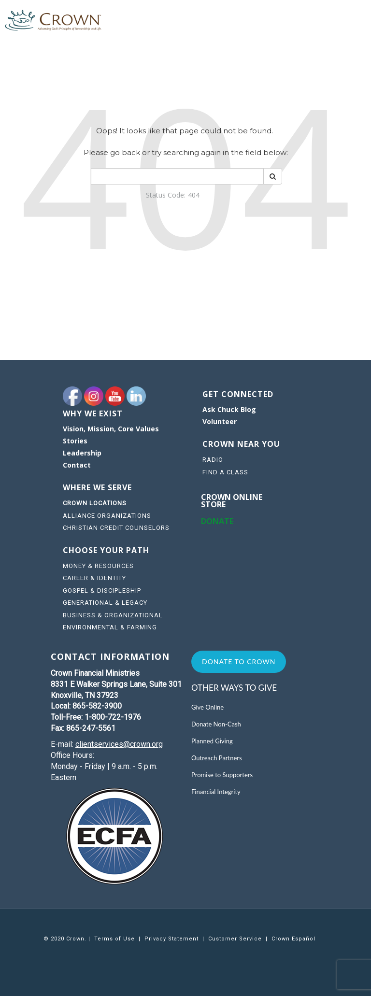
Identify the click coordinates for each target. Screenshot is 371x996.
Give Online (207, 707)
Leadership (82, 452)
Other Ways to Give (234, 688)
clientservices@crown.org (119, 744)
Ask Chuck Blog (229, 409)
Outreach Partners (216, 758)
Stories (75, 440)
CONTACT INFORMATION (110, 656)
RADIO (212, 459)
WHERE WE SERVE (98, 487)
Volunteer (219, 421)
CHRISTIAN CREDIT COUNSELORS (116, 527)
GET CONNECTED (237, 394)
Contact (77, 465)
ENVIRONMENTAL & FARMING (110, 627)
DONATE (217, 521)
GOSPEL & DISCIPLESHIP (102, 590)
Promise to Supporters (222, 775)
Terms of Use (114, 939)
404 (194, 194)
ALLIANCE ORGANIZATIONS (107, 515)
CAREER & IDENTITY (94, 578)
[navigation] (124, 448)
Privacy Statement (171, 939)
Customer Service (235, 939)
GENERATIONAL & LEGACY (105, 602)
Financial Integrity (216, 792)
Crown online (231, 497)
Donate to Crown (238, 661)
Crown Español (293, 939)
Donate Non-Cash (216, 724)
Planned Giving (212, 741)
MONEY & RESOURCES (98, 565)
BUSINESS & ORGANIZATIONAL (113, 615)
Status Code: (166, 194)
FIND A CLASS (225, 472)
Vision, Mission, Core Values (111, 428)
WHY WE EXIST (93, 413)
